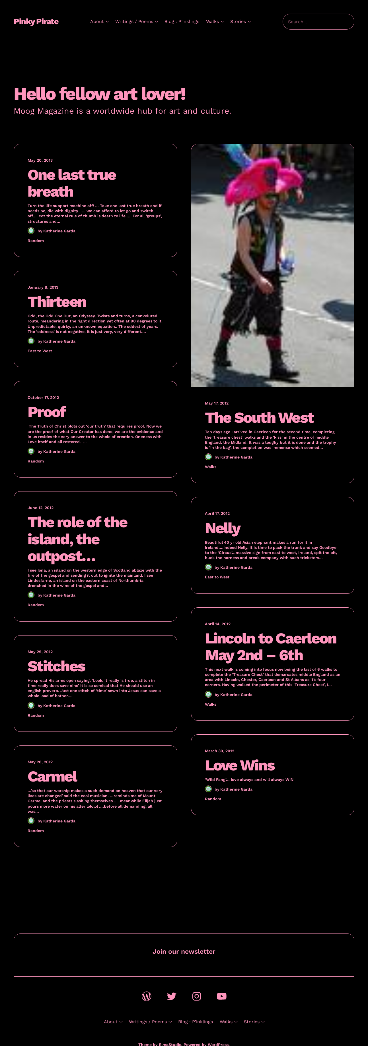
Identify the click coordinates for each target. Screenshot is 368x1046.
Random (36, 240)
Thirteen (57, 301)
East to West (40, 351)
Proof (46, 411)
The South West (259, 417)
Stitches (56, 666)
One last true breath (72, 183)
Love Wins (239, 765)
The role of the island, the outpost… (77, 539)
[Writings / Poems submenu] (155, 21)
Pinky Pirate (36, 21)
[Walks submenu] (221, 21)
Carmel (52, 776)
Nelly (222, 528)
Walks (210, 466)
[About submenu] (106, 21)
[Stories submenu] (248, 21)
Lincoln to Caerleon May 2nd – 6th (270, 646)
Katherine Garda (59, 231)
